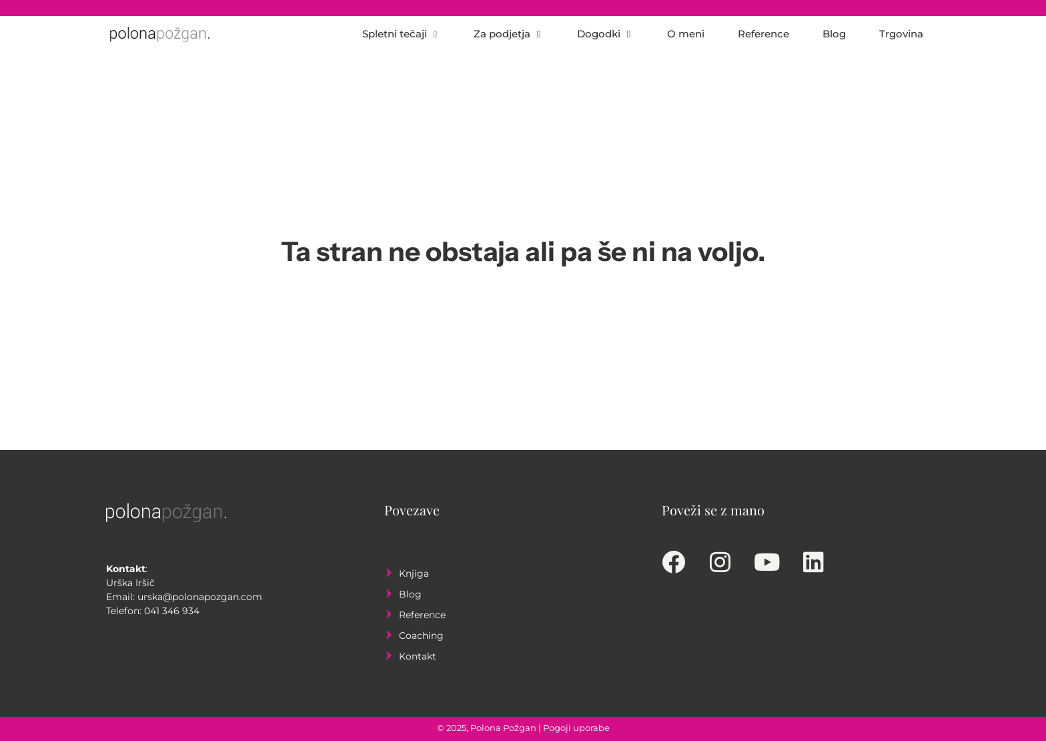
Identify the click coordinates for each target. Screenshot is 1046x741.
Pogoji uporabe (576, 727)
